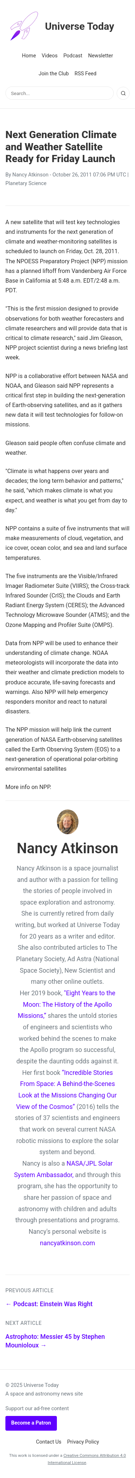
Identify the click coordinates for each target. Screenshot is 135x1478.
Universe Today (59, 26)
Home (29, 56)
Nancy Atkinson (30, 175)
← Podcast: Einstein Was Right (49, 1304)
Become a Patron (31, 1423)
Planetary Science (25, 183)
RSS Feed (85, 74)
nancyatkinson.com (67, 1243)
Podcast (72, 56)
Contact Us (49, 1442)
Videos (50, 56)
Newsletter (100, 56)
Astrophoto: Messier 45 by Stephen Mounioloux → (55, 1341)
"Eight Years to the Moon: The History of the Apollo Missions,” (66, 1004)
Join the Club (54, 74)
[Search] (123, 93)
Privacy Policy (83, 1442)
